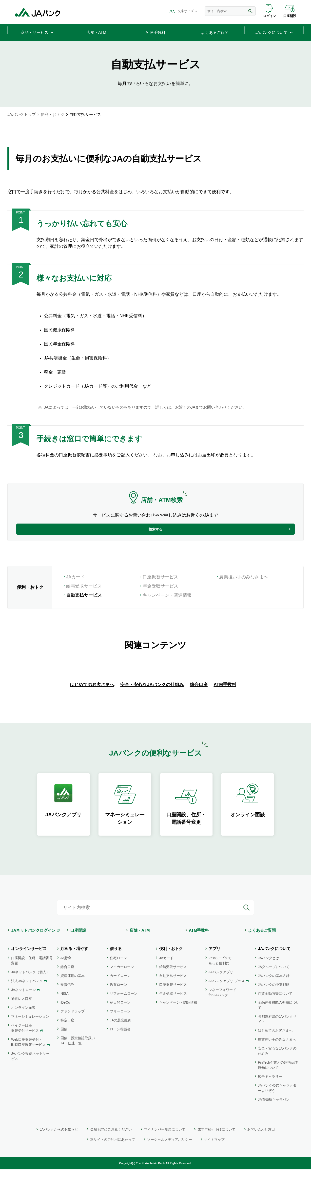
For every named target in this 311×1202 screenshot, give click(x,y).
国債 (63, 1062)
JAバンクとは (268, 990)
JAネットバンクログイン (33, 963)
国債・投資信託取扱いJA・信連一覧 (77, 1073)
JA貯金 (65, 990)
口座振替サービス (160, 587)
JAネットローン (23, 1022)
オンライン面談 (23, 1040)
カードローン (120, 1008)
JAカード (75, 587)
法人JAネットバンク (27, 1013)
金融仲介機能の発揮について (278, 1037)
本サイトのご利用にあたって (112, 1172)
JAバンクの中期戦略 (274, 1017)
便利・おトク (52, 114)
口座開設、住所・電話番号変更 (32, 993)
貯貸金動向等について (275, 1026)
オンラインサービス (29, 981)
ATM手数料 (225, 717)
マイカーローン (122, 999)
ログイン (269, 16)
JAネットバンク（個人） (30, 1005)
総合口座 (199, 717)
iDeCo (65, 1035)
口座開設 (289, 16)
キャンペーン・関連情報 (167, 605)
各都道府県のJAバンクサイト (277, 1051)
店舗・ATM (140, 963)
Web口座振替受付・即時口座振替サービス (28, 1074)
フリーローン (120, 1044)
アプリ (214, 981)
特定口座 (67, 1053)
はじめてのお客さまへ (92, 717)
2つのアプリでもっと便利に (220, 993)
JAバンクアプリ (221, 1005)
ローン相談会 (120, 1062)
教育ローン (118, 1017)
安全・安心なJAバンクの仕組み (152, 717)
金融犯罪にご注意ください (111, 1162)
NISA (64, 1026)
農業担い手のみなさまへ (243, 587)
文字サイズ (186, 11)
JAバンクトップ (21, 114)
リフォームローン (123, 1026)
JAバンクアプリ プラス (227, 1013)
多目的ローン (120, 1035)
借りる (116, 981)
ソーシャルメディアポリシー (169, 1172)
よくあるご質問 (262, 963)
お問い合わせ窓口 (261, 1162)
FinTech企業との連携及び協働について (278, 1097)
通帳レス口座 (21, 1031)
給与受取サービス (84, 596)
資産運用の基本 (72, 1008)
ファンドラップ (72, 1044)
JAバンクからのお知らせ (59, 1162)
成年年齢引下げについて (216, 1162)
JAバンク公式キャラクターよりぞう (277, 1120)
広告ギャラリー (270, 1109)
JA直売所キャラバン (274, 1132)
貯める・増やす (74, 981)
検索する (155, 533)
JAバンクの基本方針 (274, 1008)
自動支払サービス (173, 1008)
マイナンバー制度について (164, 1162)
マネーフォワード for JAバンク (222, 1025)
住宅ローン (118, 990)
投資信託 (67, 1017)
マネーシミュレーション (30, 1049)
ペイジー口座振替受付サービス (25, 1060)
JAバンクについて (274, 981)
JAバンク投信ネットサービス (30, 1088)
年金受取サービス (160, 596)
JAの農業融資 (120, 1053)
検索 (250, 11)
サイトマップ (214, 1172)
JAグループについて (274, 999)
